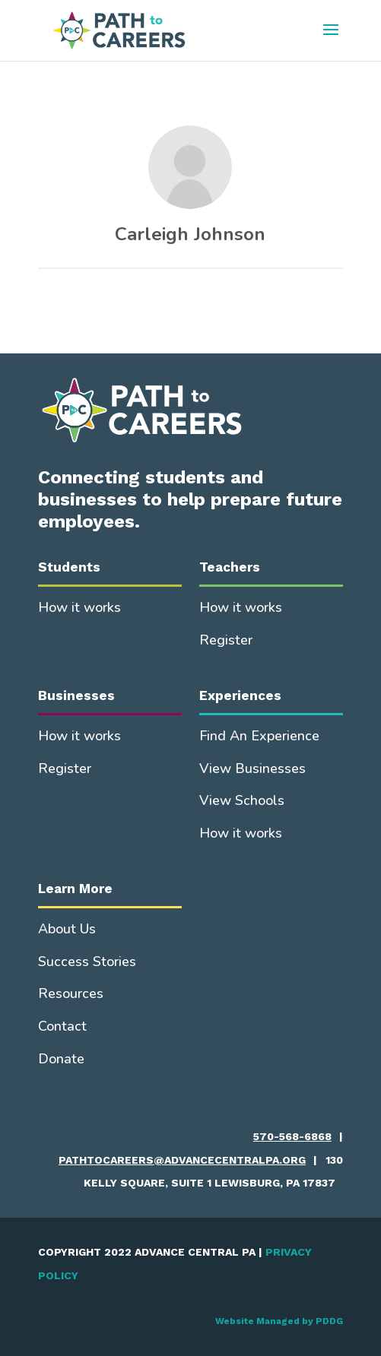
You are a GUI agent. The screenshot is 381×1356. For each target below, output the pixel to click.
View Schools (241, 800)
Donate (61, 1059)
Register (225, 640)
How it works (79, 607)
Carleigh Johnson (190, 234)
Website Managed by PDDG (279, 1321)
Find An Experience (259, 736)
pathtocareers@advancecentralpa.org (182, 1160)
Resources (70, 993)
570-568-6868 (292, 1136)
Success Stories (87, 961)
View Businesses (252, 768)
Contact (62, 1026)
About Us (67, 929)
